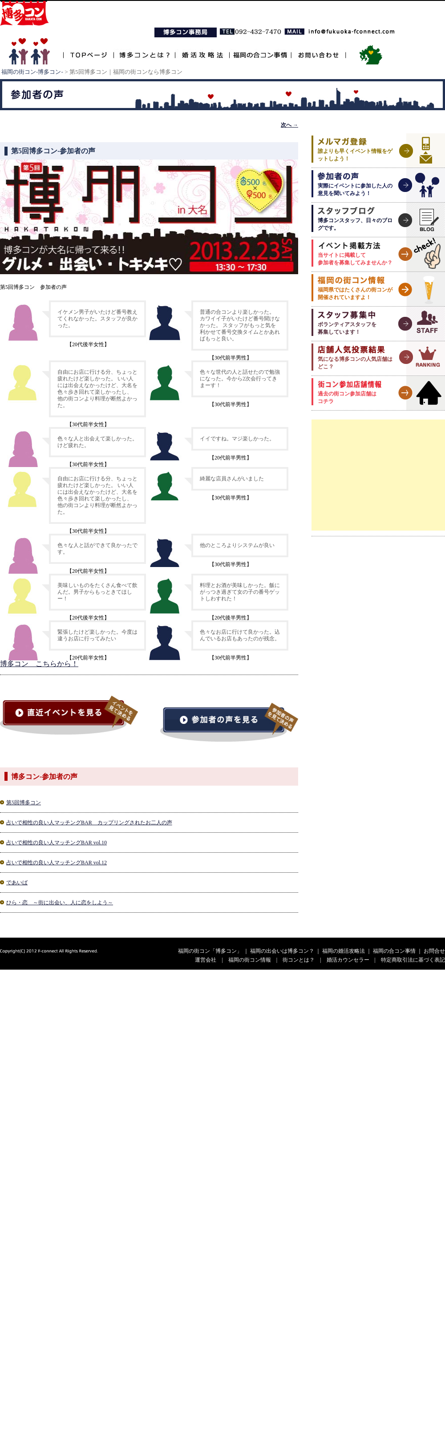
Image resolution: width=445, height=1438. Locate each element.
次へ (289, 125)
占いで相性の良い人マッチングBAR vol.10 (56, 842)
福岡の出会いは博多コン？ (282, 951)
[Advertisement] (378, 475)
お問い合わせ (318, 50)
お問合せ (434, 951)
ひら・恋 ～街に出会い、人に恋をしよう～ (59, 902)
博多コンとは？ (144, 50)
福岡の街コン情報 (249, 960)
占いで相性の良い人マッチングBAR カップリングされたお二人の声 (89, 822)
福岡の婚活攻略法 (343, 951)
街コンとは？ (299, 960)
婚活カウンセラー (348, 960)
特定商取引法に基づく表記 (413, 960)
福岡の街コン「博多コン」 (210, 951)
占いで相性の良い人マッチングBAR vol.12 (56, 862)
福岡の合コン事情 (260, 50)
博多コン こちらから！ (39, 663)
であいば (17, 882)
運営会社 (205, 960)
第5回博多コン (23, 802)
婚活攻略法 (202, 50)
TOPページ (88, 50)
